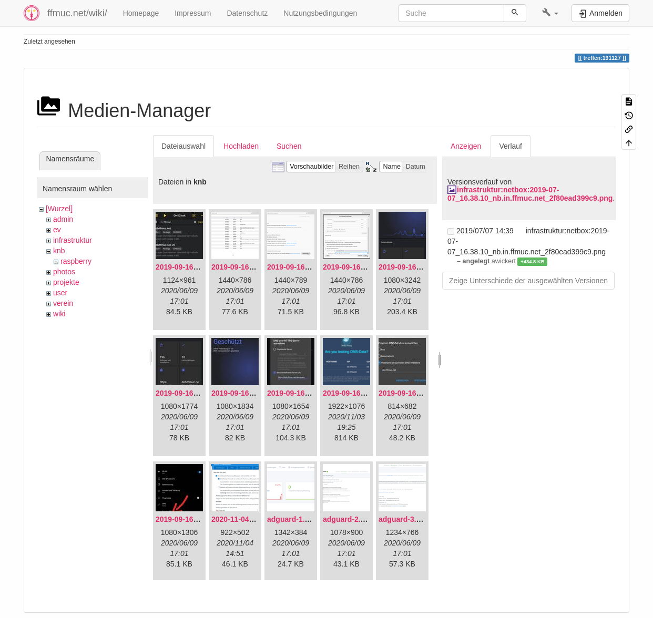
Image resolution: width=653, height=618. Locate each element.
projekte (66, 282)
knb (59, 250)
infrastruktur (72, 240)
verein (63, 303)
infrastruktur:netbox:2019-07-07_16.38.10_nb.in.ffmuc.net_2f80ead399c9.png (530, 194)
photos (64, 271)
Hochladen (241, 146)
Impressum (193, 13)
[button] (550, 13)
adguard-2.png (348, 519)
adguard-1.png (292, 519)
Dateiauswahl (183, 146)
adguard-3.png (404, 519)
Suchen (289, 146)
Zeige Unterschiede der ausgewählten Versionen (528, 280)
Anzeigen (466, 146)
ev (57, 229)
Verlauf (510, 146)
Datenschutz (247, 13)
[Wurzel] (59, 208)
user (60, 293)
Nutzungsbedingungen (320, 13)
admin (63, 219)
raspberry (75, 261)
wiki (59, 314)
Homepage (141, 13)
